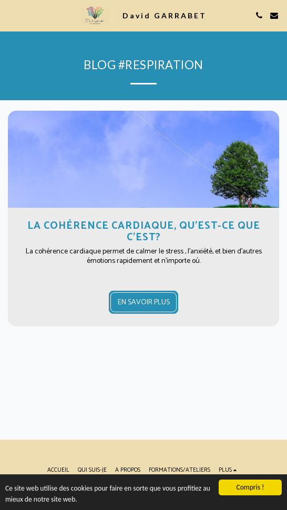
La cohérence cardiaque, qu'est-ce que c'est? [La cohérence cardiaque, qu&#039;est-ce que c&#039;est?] (143, 231)
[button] (11, 15)
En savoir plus (144, 302)
